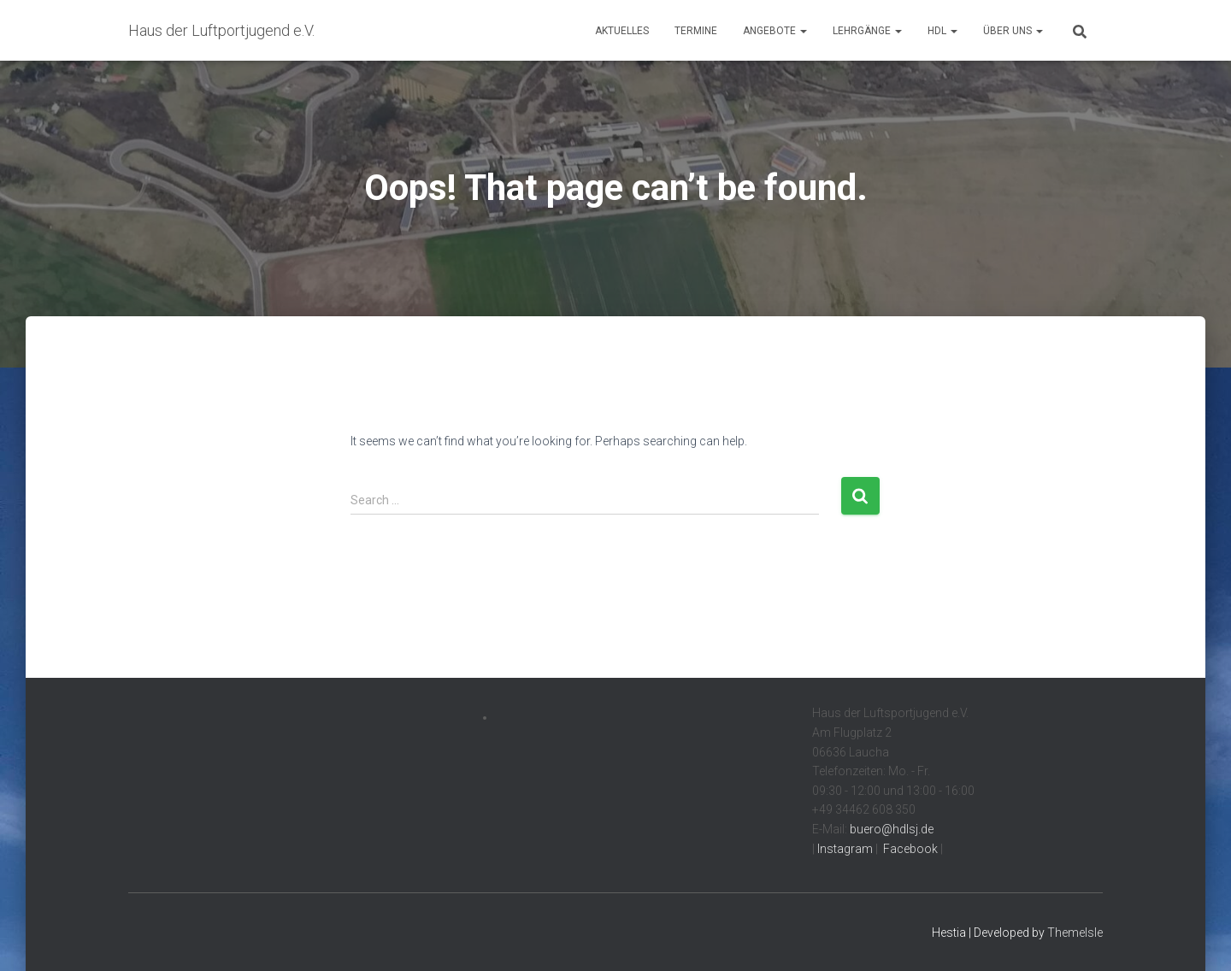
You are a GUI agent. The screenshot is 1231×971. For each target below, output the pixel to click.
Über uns (1013, 31)
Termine (695, 31)
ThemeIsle (1075, 932)
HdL (942, 31)
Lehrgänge (867, 31)
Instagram (844, 849)
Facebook (909, 849)
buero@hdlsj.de (892, 829)
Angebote (775, 31)
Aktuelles (622, 31)
